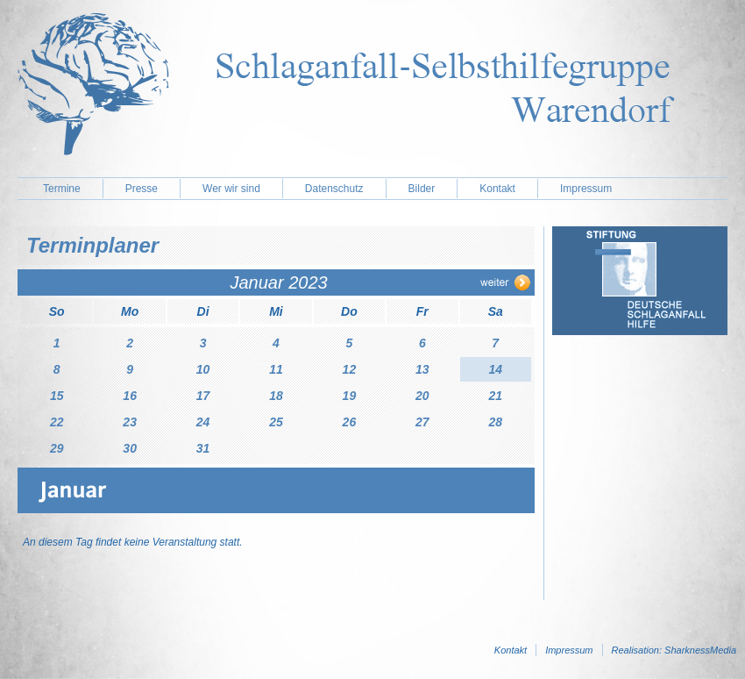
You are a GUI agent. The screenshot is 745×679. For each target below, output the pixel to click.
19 (350, 396)
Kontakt (497, 188)
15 (57, 396)
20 (422, 396)
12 (350, 369)
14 (495, 369)
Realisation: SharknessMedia (674, 650)
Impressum (586, 188)
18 (276, 396)
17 (203, 396)
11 (276, 369)
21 (495, 396)
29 (57, 448)
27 (422, 422)
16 (130, 396)
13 (422, 369)
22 (57, 422)
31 (203, 448)
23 (130, 422)
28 (495, 422)
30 (130, 448)
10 (203, 369)
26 (350, 422)
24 (203, 422)
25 (276, 422)
